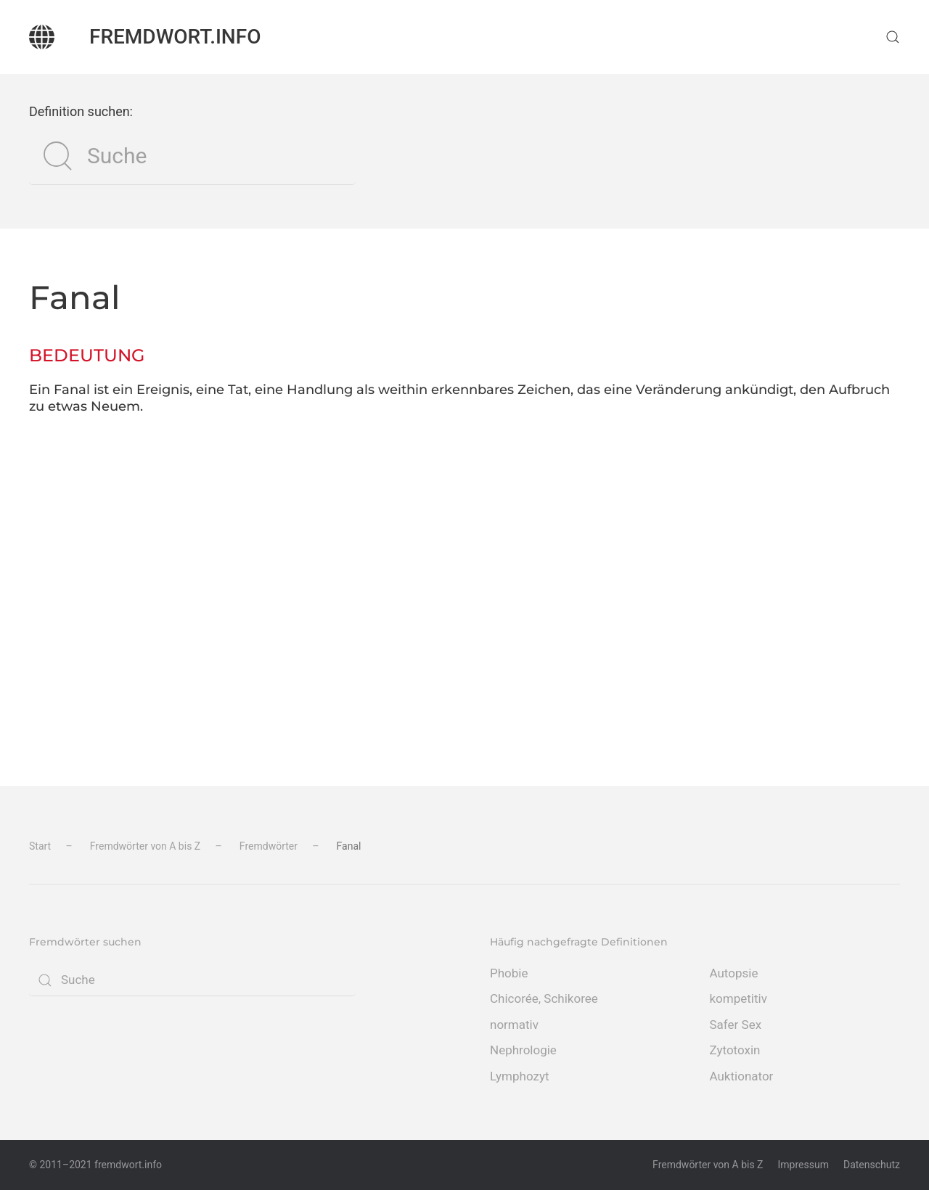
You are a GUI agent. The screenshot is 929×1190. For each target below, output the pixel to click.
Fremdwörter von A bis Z (707, 1164)
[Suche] (192, 156)
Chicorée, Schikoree (544, 998)
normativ (514, 1024)
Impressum (803, 1164)
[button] (892, 37)
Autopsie (734, 973)
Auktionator (742, 1076)
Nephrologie (523, 1050)
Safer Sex (736, 1024)
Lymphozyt (519, 1076)
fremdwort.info (175, 37)
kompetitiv (738, 998)
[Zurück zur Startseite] (41, 37)
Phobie (509, 973)
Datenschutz (871, 1164)
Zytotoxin (735, 1050)
